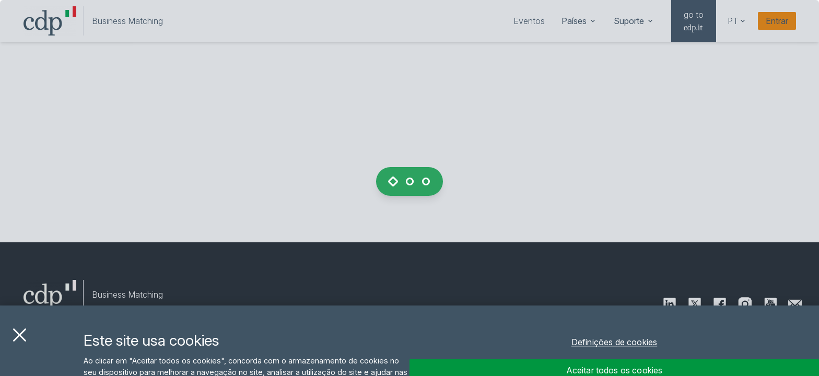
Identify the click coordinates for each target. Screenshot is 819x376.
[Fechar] (19, 344)
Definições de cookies (614, 352)
